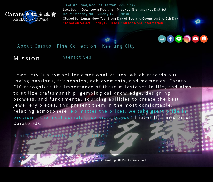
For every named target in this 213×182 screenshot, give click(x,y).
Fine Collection (77, 46)
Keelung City (118, 46)
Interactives (76, 57)
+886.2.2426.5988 (132, 5)
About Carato (34, 46)
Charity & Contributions (79, 135)
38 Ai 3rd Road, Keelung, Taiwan (89, 5)
